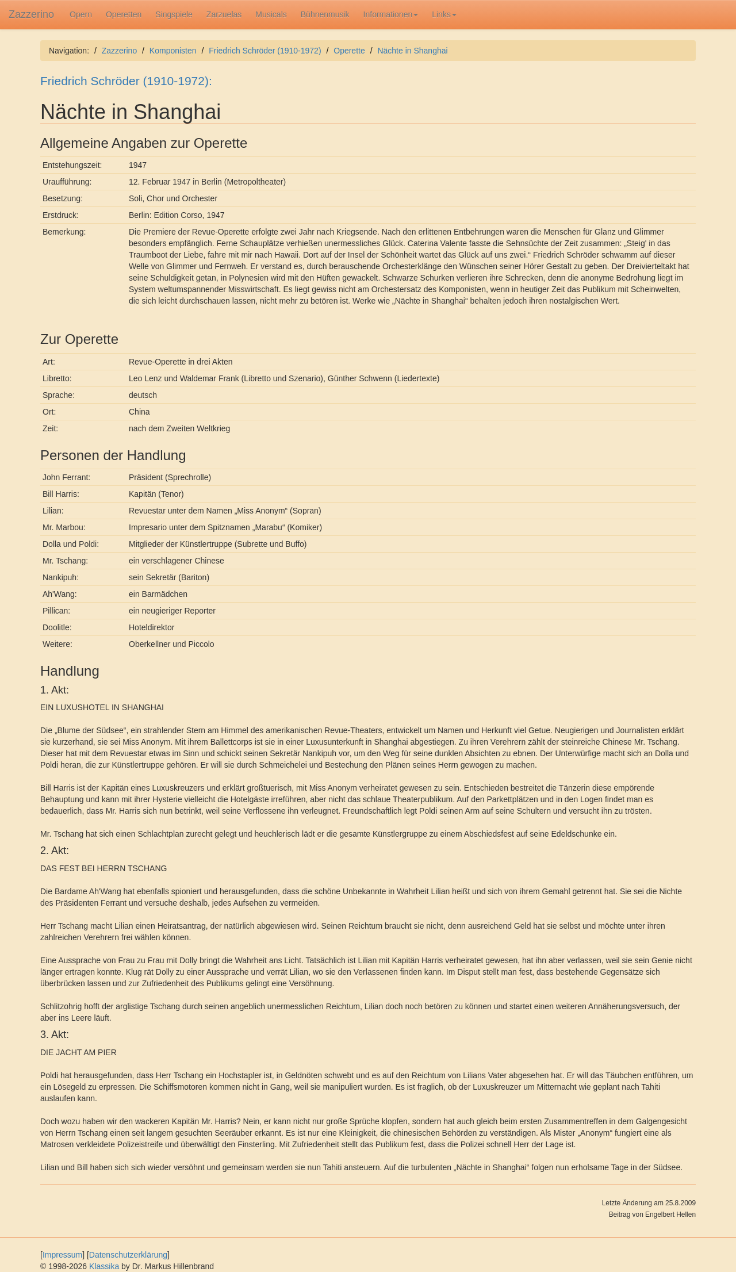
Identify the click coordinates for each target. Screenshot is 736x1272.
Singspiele (174, 14)
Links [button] (444, 14)
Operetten (123, 14)
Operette (349, 50)
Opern (81, 14)
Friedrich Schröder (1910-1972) (265, 50)
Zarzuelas (223, 14)
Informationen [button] (391, 14)
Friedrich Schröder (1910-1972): (126, 80)
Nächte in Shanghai (412, 50)
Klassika (104, 1266)
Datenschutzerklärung (128, 1254)
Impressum (62, 1254)
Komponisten (173, 50)
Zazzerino (31, 14)
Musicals (270, 14)
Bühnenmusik (325, 14)
